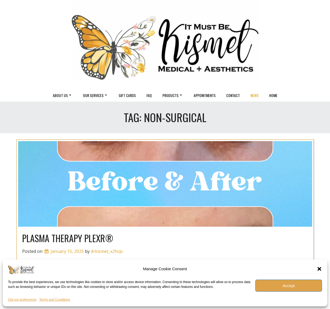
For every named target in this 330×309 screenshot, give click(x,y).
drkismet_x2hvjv (107, 251)
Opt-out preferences (22, 300)
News (255, 95)
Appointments (205, 95)
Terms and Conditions (54, 300)
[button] (319, 269)
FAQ (149, 95)
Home (273, 95)
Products (172, 95)
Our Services (95, 95)
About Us (62, 95)
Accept (289, 285)
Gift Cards (127, 95)
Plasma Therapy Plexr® (67, 238)
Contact (233, 95)
